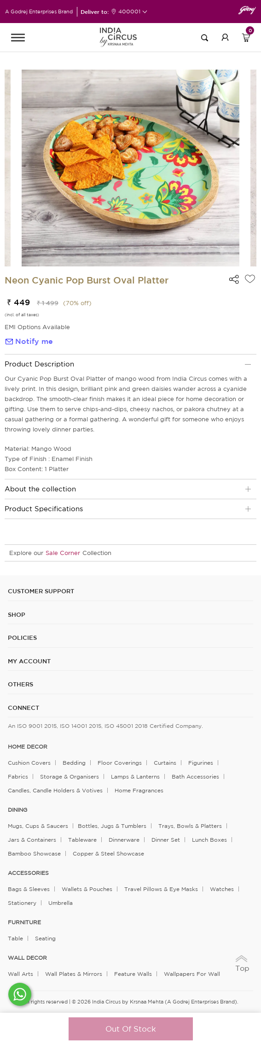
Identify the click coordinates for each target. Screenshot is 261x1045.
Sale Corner (63, 552)
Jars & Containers (32, 839)
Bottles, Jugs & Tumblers (112, 825)
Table (15, 938)
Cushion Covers (29, 762)
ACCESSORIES (28, 873)
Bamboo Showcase (34, 853)
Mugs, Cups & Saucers (38, 825)
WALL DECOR (27, 958)
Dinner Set (165, 839)
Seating (45, 938)
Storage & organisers (69, 776)
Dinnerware (124, 839)
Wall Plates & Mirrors (73, 973)
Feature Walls (133, 973)
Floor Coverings (120, 762)
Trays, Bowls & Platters (190, 825)
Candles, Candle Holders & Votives (55, 790)
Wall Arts (20, 973)
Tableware (82, 839)
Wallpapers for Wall (192, 973)
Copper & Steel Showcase (108, 853)
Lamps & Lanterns (135, 776)
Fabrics (18, 776)
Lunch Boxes (209, 839)
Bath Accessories (195, 776)
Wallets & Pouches (87, 888)
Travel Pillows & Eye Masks (161, 888)
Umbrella (60, 902)
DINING (17, 810)
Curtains (165, 762)
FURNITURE (24, 922)
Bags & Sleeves (29, 888)
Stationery (22, 902)
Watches (222, 888)
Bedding (74, 762)
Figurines (200, 762)
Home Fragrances (139, 790)
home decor (27, 747)
